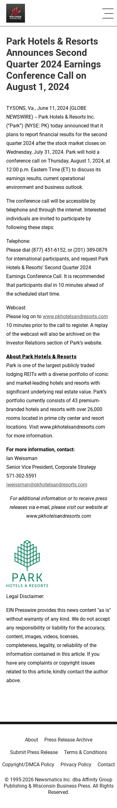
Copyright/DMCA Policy (28, 765)
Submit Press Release (34, 752)
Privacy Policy (76, 765)
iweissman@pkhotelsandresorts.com (46, 485)
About (31, 740)
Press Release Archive (68, 740)
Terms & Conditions (85, 752)
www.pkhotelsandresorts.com (75, 316)
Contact (106, 765)
